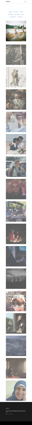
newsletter (15, 410)
